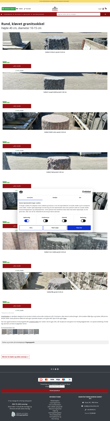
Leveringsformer (55, 403)
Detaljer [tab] (55, 197)
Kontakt (27, 9)
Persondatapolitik (55, 415)
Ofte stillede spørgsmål (55, 407)
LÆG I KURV (17, 66)
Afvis (31, 227)
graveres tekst (34, 322)
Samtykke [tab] (30, 197)
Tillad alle (79, 227)
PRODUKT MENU (8, 9)
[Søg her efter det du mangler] (105, 14)
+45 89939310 (91, 410)
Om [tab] (80, 197)
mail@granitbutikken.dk (91, 406)
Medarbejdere (55, 401)
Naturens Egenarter (55, 409)
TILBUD (19, 9)
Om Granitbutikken (55, 405)
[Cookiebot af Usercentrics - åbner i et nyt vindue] (83, 192)
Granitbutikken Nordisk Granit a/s (90, 397)
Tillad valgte (55, 227)
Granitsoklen (5, 316)
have (64, 318)
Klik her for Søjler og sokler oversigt (14, 357)
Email (47, 386)
